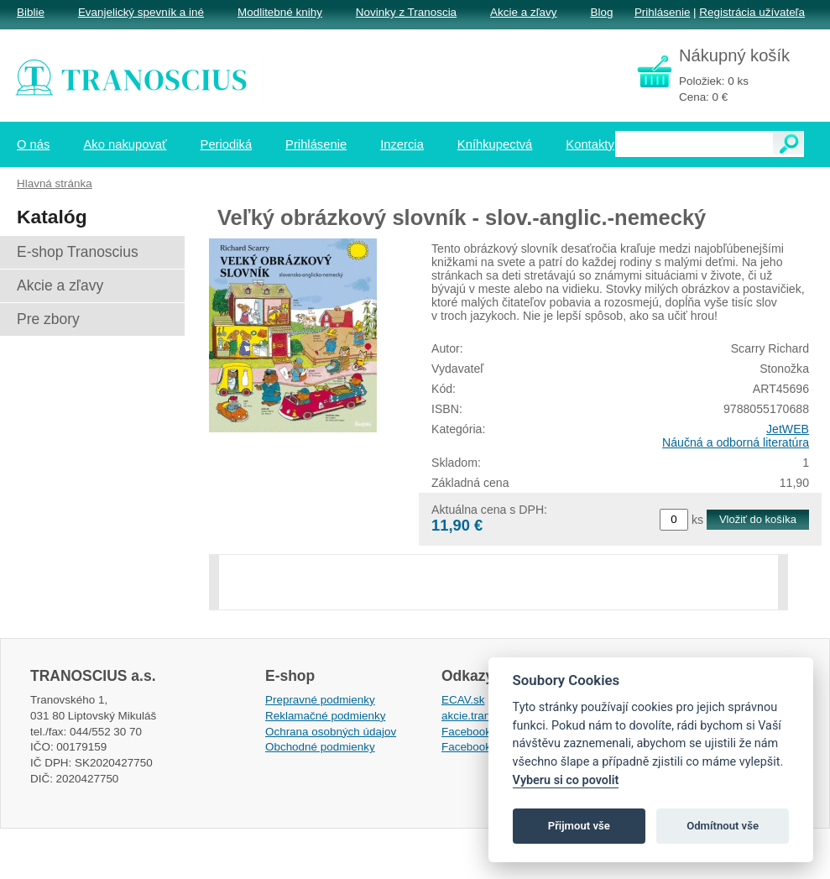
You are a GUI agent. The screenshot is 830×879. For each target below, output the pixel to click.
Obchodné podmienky (320, 746)
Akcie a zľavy (523, 12)
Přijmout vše (579, 825)
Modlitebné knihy (280, 12)
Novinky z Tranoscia (406, 12)
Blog (601, 12)
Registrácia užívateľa (752, 12)
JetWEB (787, 429)
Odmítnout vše (722, 825)
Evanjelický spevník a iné (141, 12)
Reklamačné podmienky (325, 715)
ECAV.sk (463, 699)
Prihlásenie (662, 12)
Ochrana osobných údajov (330, 731)
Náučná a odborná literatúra (735, 442)
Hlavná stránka (54, 183)
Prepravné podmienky (320, 699)
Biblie (30, 12)
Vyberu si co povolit (566, 780)
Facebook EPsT (481, 746)
